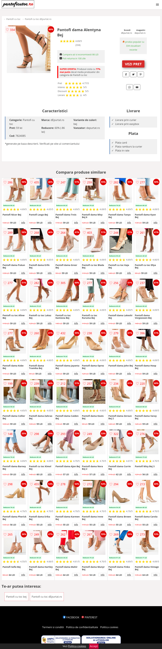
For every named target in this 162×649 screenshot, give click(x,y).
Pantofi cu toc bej (16, 596)
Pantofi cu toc (13, 19)
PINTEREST (89, 617)
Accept (94, 646)
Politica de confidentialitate (82, 627)
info (23, 222)
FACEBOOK (71, 617)
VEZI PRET (133, 64)
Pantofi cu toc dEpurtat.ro (38, 19)
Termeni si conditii (53, 627)
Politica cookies (109, 627)
